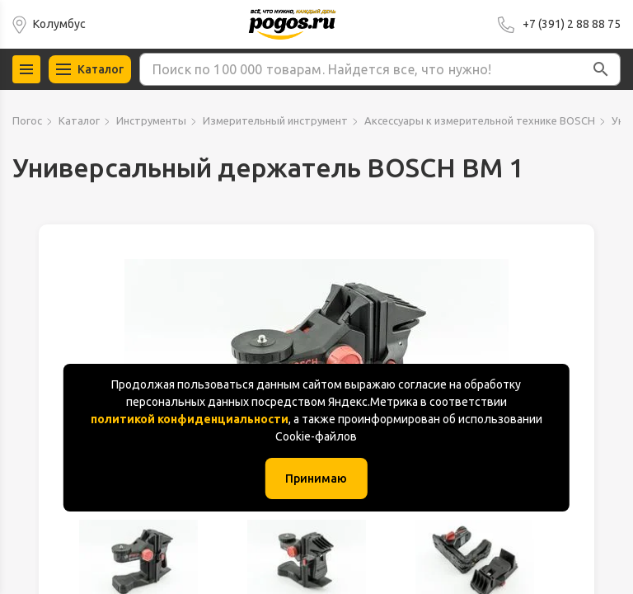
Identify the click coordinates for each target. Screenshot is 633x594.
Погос (27, 120)
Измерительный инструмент (275, 120)
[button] (601, 69)
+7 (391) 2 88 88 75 (572, 24)
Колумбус (59, 24)
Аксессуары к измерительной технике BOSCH (479, 120)
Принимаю (316, 478)
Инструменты (151, 120)
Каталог (79, 120)
